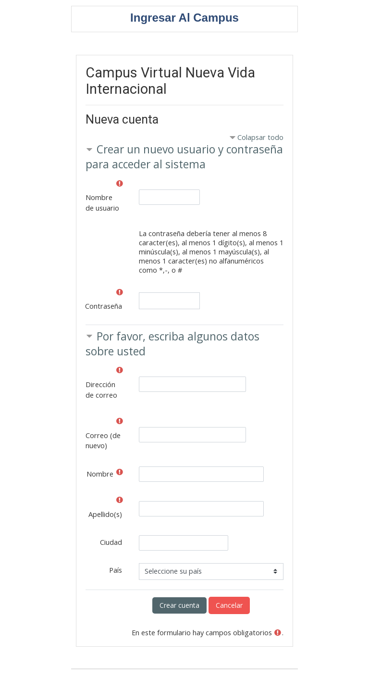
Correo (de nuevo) (103, 441)
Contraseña (103, 306)
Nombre (99, 473)
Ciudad (111, 542)
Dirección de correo (101, 390)
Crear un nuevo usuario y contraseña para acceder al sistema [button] (184, 157)
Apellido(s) (105, 514)
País (115, 570)
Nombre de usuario (102, 203)
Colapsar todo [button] (260, 137)
